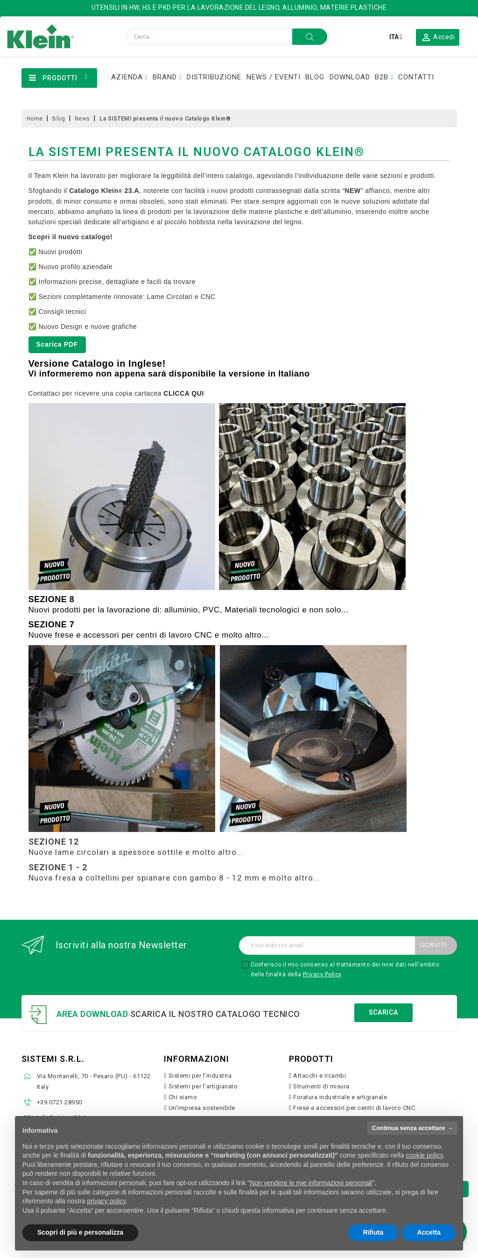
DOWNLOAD (350, 77)
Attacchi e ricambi (319, 1075)
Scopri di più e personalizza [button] (80, 1232)
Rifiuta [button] (373, 1232)
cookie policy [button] (424, 1155)
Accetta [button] (429, 1232)
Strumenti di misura (321, 1086)
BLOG (314, 77)
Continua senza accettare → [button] (412, 1127)
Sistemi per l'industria (200, 1075)
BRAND (165, 77)
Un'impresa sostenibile (202, 1107)
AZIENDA (127, 77)
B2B (381, 77)
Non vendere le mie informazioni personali (311, 1183)
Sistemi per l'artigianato (203, 1086)
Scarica (383, 1012)
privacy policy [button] (106, 1201)
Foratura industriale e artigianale (340, 1097)
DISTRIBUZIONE (214, 77)
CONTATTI (416, 77)
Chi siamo (183, 1097)
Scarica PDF (57, 344)
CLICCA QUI (183, 393)
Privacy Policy (322, 974)
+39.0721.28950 (59, 1102)
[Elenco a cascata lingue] (395, 37)
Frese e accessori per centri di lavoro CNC (354, 1107)
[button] (438, 37)
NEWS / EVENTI (273, 77)
